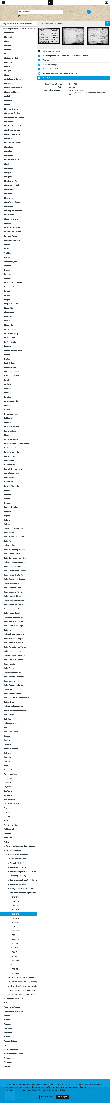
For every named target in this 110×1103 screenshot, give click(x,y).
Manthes (7, 45)
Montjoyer (8, 177)
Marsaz (7, 67)
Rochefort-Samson (11, 473)
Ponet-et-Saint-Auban (13, 350)
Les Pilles (8, 317)
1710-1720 (15, 939)
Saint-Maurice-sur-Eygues (14, 626)
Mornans (7, 223)
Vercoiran (8, 1033)
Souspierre (8, 757)
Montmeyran (9, 189)
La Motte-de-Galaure (12, 232)
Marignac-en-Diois (11, 58)
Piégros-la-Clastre (11, 304)
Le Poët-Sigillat (10, 342)
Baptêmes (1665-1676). (19, 884)
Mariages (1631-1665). (18, 876)
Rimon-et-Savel (10, 431)
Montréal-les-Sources (12, 202)
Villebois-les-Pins (11, 1049)
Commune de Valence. (15, 999)
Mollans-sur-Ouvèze (12, 113)
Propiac (7, 393)
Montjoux (8, 172)
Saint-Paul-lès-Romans (13, 651)
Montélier (8, 151)
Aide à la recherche (27, 16)
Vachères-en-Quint (11, 825)
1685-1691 (15, 910)
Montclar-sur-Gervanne (13, 143)
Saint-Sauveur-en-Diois (13, 672)
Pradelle (7, 384)
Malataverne (9, 33)
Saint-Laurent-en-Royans (14, 600)
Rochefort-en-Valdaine (13, 469)
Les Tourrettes (10, 799)
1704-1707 (15, 927)
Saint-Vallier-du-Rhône (13, 694)
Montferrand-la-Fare (12, 160)
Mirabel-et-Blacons (11, 92)
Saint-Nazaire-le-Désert (13, 643)
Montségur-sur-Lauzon (13, 211)
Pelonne (7, 278)
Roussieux (8, 511)
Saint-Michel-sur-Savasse (14, 634)
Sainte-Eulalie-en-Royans (14, 706)
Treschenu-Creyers (11, 804)
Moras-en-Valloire (11, 219)
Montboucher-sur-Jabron (14, 126)
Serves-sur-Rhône (11, 749)
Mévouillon (8, 83)
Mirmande (8, 100)
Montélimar (8, 156)
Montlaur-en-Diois (11, 181)
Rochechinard (9, 465)
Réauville (8, 410)
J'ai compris (62, 1097)
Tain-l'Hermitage (10, 774)
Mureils (7, 244)
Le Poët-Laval (9, 338)
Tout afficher (46, 24)
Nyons (6, 249)
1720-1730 (15, 944)
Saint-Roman (9, 668)
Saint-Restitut (9, 664)
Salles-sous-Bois (10, 723)
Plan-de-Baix (9, 325)
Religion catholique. (14, 850)
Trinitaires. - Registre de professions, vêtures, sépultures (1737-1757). (32, 977)
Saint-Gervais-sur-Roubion (14, 579)
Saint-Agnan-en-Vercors (13, 528)
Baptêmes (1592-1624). (18, 867)
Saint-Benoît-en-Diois (12, 554)
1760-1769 (15, 960)
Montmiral (8, 194)
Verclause (8, 1028)
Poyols (7, 380)
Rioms (6, 435)
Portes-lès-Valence (11, 376)
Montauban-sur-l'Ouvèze (14, 117)
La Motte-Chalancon (12, 228)
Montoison (8, 198)
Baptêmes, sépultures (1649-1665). (23, 880)
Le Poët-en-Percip (11, 333)
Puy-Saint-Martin (11, 401)
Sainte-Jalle (9, 715)
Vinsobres (8, 1062)
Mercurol (7, 75)
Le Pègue (7, 274)
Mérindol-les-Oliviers (12, 79)
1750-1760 (15, 956)
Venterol (7, 1020)
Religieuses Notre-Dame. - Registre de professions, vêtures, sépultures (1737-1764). (32, 982)
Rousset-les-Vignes (11, 507)
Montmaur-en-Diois (12, 185)
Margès (7, 54)
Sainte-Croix (9, 702)
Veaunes (7, 1016)
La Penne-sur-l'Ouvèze (13, 283)
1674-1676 (15, 901)
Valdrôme (8, 838)
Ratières (7, 405)
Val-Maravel (9, 829)
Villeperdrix (8, 1058)
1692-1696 (15, 914)
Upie (6, 821)
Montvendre (9, 215)
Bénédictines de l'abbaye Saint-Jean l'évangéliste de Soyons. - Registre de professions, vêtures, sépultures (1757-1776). (32, 990)
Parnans (7, 270)
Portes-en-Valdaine (11, 372)
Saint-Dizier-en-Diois (12, 566)
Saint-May (8, 630)
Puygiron (7, 397)
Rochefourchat (10, 478)
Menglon (7, 71)
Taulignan (8, 778)
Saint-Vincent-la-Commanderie (16, 698)
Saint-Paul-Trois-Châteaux (14, 655)
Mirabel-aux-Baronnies (13, 88)
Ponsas (7, 355)
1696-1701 (15, 918)
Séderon (7, 744)
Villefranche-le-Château (13, 1054)
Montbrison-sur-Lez (12, 130)
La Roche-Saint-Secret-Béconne (16, 444)
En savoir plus (46, 1097)
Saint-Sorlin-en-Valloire (13, 681)
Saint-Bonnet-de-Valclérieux (15, 558)
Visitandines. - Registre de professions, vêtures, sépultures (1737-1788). (32, 994)
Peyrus (7, 295)
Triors (6, 808)
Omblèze (8, 253)
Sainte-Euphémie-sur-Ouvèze (16, 711)
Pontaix (7, 359)
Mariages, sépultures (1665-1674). (23, 888)
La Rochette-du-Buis (12, 486)
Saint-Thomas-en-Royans (14, 685)
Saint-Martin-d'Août (12, 613)
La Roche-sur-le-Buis (12, 452)
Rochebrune (9, 461)
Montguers (8, 168)
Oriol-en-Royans (10, 261)
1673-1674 (15, 897)
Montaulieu (8, 122)
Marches (7, 50)
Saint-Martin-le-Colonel (13, 622)
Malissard (8, 37)
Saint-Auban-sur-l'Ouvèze (14, 537)
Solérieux (7, 753)
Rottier (7, 499)
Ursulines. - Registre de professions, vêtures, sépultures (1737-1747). (32, 986)
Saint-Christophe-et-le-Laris (15, 562)
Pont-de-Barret (10, 363)
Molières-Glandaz (11, 109)
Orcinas (7, 257)
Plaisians (7, 321)
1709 (13, 935)
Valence (7, 842)
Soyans (7, 761)
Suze (6, 766)
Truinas (7, 812)
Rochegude (8, 482)
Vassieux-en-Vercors (12, 1007)
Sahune (7, 520)
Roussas (7, 503)
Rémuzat (7, 422)
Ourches (7, 266)
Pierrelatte (8, 308)
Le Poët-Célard (10, 329)
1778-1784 (15, 969)
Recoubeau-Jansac (11, 414)
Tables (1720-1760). (17, 863)
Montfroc (7, 164)
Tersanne (7, 783)
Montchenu (8, 139)
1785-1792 (15, 973)
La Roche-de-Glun (11, 439)
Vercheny (8, 1024)
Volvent (7, 1066)
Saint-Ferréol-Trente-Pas (13, 575)
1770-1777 (15, 965)
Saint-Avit (8, 541)
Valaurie (7, 833)
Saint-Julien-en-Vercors (13, 592)
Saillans (7, 524)
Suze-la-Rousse (10, 770)
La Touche (8, 795)
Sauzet (7, 736)
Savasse (7, 740)
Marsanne (8, 62)
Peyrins (7, 291)
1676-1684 (15, 905)
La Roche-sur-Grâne (12, 448)
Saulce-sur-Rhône (11, 732)
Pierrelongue (9, 312)
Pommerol (8, 346)
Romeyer (7, 494)
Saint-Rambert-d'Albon (13, 660)
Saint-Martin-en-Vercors (13, 617)
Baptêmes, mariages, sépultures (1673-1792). (27, 893)
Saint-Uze (8, 689)
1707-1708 (15, 931)
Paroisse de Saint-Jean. (17, 859)
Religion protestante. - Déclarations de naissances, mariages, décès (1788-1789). (30, 846)
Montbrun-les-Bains (12, 134)
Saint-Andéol (9, 533)
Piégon (7, 300)
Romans (7, 490)
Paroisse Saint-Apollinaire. (18, 855)
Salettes (7, 719)
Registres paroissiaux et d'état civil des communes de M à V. (26, 28)
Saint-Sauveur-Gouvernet (14, 677)
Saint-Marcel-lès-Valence (14, 609)
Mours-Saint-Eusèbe (12, 240)
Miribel (7, 96)
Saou (6, 727)
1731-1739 (14, 948)
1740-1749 (15, 952)
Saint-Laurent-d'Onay (12, 596)
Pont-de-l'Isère (10, 367)
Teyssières (8, 787)
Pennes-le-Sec (9, 287)
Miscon (7, 105)
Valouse (7, 1003)
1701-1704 (15, 922)
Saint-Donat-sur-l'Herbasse (15, 571)
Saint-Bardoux (9, 545)
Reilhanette (9, 418)
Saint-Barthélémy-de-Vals (14, 550)
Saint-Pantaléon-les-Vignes (15, 647)
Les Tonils (8, 791)
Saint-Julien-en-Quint (12, 588)
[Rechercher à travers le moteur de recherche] (41, 12)
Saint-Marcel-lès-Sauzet (13, 605)
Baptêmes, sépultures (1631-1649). (23, 872)
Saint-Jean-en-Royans (13, 583)
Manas (6, 41)
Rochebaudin (9, 456)
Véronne (7, 1037)
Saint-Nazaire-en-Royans (14, 639)
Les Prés (7, 389)
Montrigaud (8, 206)
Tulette (7, 816)
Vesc (6, 1045)
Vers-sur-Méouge (11, 1041)
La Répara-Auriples (11, 427)
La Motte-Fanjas (10, 236)
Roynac (7, 516)
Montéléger (8, 147)
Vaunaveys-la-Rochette (13, 1011)
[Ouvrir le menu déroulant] (3, 2)
